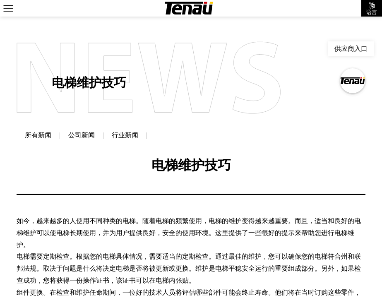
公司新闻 (81, 135)
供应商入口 (351, 48)
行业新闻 (125, 135)
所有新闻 (38, 135)
